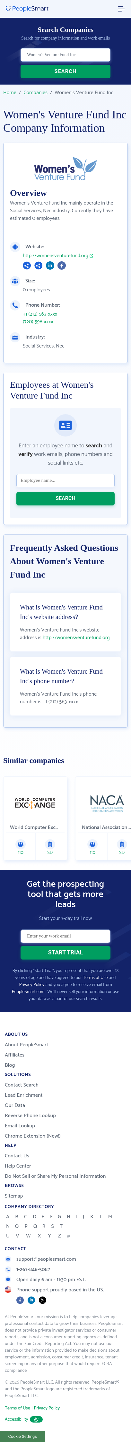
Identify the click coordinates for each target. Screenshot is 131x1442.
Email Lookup (20, 1126)
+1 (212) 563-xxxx (40, 314)
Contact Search (22, 1085)
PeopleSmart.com (28, 992)
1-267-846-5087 (27, 1269)
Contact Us (17, 1156)
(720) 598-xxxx (38, 322)
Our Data (15, 1105)
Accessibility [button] (24, 1419)
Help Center (18, 1166)
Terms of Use (95, 978)
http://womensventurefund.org (55, 256)
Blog (10, 1065)
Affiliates (14, 1055)
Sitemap (14, 1196)
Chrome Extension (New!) (33, 1136)
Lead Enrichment (24, 1095)
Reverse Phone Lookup (30, 1115)
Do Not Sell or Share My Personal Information (55, 1176)
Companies (35, 92)
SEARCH (66, 71)
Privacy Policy (31, 985)
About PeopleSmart (26, 1045)
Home (9, 92)
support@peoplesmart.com (40, 1259)
